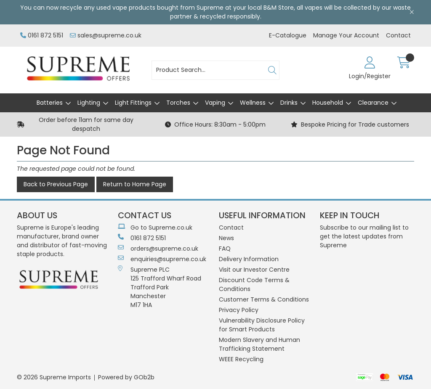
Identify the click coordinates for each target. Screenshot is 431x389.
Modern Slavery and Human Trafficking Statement (259, 344)
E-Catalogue (287, 35)
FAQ (225, 248)
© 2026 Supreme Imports (54, 377)
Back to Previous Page (56, 184)
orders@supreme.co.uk (158, 248)
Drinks (289, 102)
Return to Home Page (134, 184)
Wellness (253, 102)
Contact (398, 35)
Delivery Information (249, 259)
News (226, 238)
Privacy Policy (238, 310)
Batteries (50, 102)
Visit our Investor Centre (254, 269)
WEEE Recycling (241, 359)
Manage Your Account (346, 35)
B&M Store (278, 7)
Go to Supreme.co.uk (155, 227)
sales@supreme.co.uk (105, 35)
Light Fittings (133, 102)
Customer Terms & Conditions (264, 299)
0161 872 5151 (41, 35)
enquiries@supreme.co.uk (162, 259)
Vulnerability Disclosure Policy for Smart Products (262, 324)
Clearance (373, 102)
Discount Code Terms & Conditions (254, 284)
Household (327, 102)
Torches (178, 102)
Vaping (215, 102)
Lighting (88, 102)
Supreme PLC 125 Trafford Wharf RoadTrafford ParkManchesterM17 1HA (159, 287)
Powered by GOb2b (126, 377)
